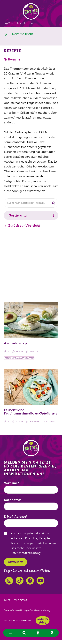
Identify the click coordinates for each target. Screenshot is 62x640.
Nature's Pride (42, 620)
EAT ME (31, 11)
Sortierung (18, 215)
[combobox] (31, 203)
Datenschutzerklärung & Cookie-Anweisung (27, 610)
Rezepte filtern (18, 33)
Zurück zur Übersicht (24, 225)
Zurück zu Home (20, 23)
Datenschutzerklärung (25, 553)
